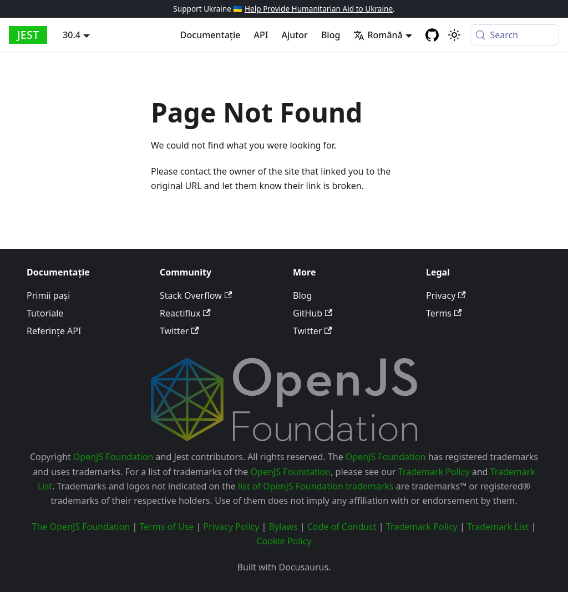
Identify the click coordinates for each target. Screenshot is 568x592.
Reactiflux (185, 313)
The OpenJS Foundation (81, 526)
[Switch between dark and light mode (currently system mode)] (454, 35)
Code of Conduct (342, 526)
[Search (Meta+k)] (514, 34)
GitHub (312, 313)
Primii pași (48, 295)
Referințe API (54, 331)
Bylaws (283, 526)
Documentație (210, 35)
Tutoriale (45, 313)
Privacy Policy (231, 526)
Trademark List (498, 526)
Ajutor (294, 35)
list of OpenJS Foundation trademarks (316, 486)
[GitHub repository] (432, 35)
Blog (330, 35)
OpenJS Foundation (113, 457)
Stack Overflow (196, 295)
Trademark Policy (434, 472)
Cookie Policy (284, 541)
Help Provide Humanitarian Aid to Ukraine (319, 8)
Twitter (179, 331)
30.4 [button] (71, 35)
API (260, 35)
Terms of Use (166, 526)
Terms (444, 313)
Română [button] (377, 35)
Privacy (446, 295)
